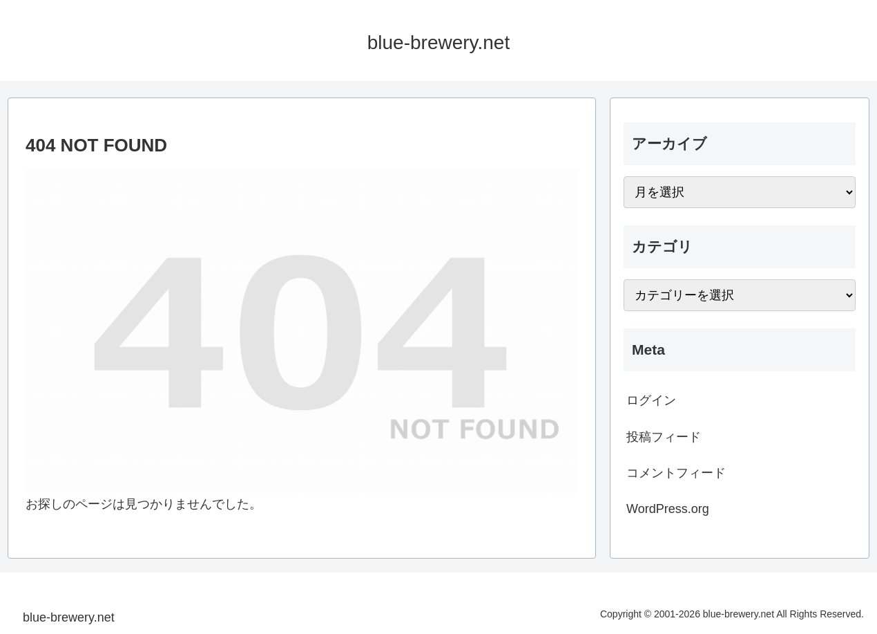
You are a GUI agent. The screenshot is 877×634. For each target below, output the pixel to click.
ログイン (651, 400)
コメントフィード (676, 473)
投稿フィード (663, 437)
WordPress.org (667, 509)
